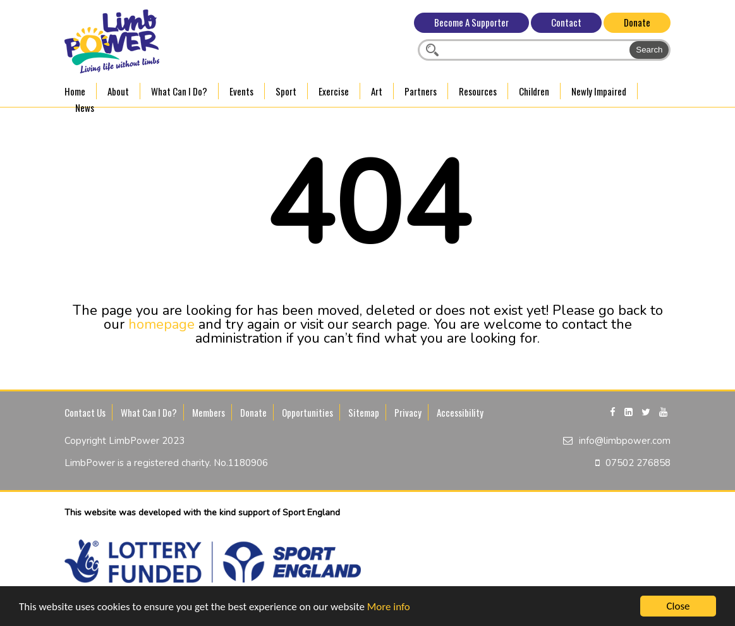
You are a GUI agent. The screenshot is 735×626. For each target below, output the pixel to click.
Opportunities (307, 412)
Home (74, 91)
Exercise (334, 91)
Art (376, 91)
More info (388, 606)
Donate (637, 22)
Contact (566, 22)
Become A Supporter (471, 22)
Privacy (408, 412)
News (84, 107)
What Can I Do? (179, 91)
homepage (161, 324)
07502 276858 (638, 463)
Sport (286, 91)
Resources (478, 91)
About (118, 91)
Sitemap (363, 412)
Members (208, 412)
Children (534, 91)
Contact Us (85, 412)
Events (241, 91)
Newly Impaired (598, 91)
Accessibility (460, 412)
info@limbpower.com (625, 440)
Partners (420, 91)
